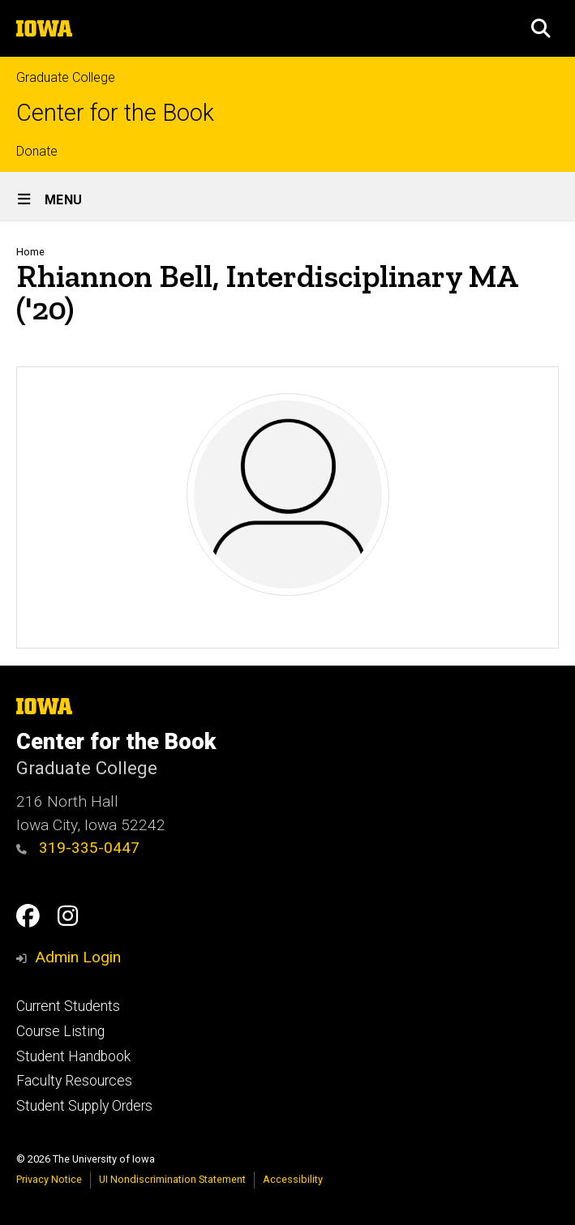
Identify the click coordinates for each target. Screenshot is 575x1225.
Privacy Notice (49, 1179)
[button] (541, 28)
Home (30, 252)
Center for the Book (115, 113)
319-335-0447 (77, 847)
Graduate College (65, 77)
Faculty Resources (74, 1081)
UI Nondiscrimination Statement (172, 1179)
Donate (37, 151)
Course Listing (60, 1031)
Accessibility (293, 1179)
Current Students (68, 1006)
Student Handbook (73, 1056)
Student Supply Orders (84, 1106)
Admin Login (78, 957)
